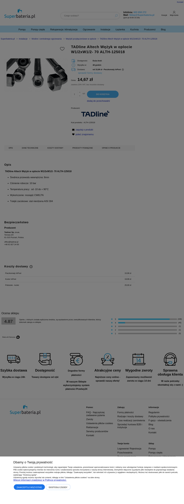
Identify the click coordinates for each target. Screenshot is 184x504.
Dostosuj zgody (58, 487)
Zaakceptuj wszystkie (29, 487)
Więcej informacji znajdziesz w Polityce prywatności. (40, 480)
